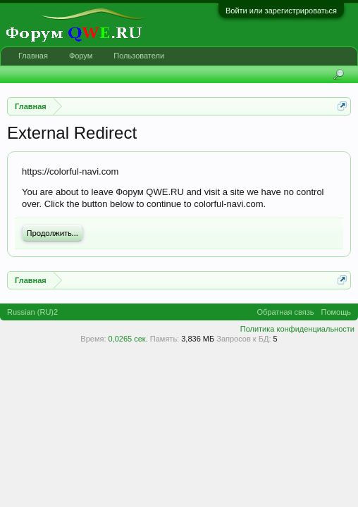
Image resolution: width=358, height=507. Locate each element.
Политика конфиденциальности (297, 329)
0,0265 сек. (128, 338)
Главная (33, 55)
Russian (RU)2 (32, 312)
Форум (80, 55)
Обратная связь (285, 312)
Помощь (336, 312)
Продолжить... (52, 233)
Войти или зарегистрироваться (281, 10)
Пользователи (138, 55)
